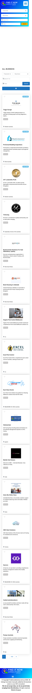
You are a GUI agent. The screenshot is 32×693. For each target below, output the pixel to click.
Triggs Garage (7, 109)
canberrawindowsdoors (10, 600)
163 (12, 656)
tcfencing (6, 215)
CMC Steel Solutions (9, 530)
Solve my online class (10, 495)
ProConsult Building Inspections (12, 145)
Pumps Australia (8, 635)
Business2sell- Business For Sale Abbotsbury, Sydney (13, 250)
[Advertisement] (16, 43)
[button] (25, 3)
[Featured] (14, 11)
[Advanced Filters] (16, 88)
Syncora (5, 565)
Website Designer (16, 690)
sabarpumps (7, 425)
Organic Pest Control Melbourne (12, 320)
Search (25, 24)
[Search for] (14, 20)
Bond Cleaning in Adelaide (11, 285)
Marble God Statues (9, 460)
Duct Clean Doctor (8, 390)
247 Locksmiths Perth (9, 180)
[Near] (10, 24)
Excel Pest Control (8, 355)
